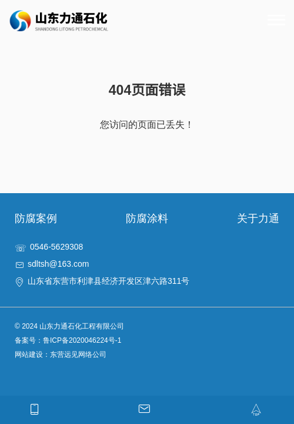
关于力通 (258, 218)
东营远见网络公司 (78, 354)
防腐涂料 (147, 218)
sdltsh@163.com (58, 264)
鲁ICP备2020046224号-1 (82, 340)
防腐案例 (36, 218)
